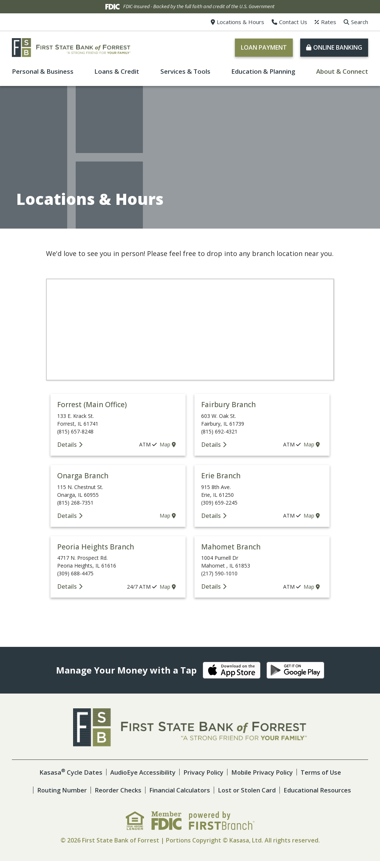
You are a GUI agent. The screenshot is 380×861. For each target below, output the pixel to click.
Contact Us (293, 22)
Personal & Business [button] (42, 71)
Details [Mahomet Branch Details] (211, 586)
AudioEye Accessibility (141, 772)
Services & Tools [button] (185, 71)
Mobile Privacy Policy (262, 772)
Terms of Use (323, 772)
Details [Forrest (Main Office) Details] (67, 445)
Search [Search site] (359, 22)
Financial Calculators (179, 790)
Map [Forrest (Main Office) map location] (168, 444)
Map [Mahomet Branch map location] (312, 586)
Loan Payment (264, 47)
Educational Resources (319, 790)
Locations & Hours (240, 22)
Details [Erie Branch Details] (211, 516)
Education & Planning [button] (263, 71)
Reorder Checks (116, 790)
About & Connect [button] (342, 71)
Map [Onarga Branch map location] (168, 515)
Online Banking (337, 47)
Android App (295, 670)
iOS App (232, 670)
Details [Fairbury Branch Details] (211, 445)
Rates (328, 22)
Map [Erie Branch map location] (312, 515)
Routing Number (59, 790)
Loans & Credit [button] (116, 71)
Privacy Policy (202, 772)
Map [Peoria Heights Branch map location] (168, 586)
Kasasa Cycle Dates (68, 772)
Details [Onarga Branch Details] (67, 516)
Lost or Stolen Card (247, 790)
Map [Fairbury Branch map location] (312, 444)
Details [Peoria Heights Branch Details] (67, 586)
